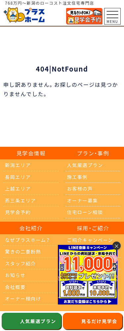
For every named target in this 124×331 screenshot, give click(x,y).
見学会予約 (18, 212)
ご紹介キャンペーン (90, 240)
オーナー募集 (82, 200)
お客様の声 (80, 188)
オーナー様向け (23, 298)
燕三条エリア (20, 200)
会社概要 (15, 287)
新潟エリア (18, 165)
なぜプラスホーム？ (27, 240)
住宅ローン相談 (85, 212)
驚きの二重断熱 (23, 251)
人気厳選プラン (85, 165)
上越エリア (18, 188)
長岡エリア (18, 177)
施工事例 (77, 177)
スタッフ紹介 (20, 263)
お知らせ (15, 275)
